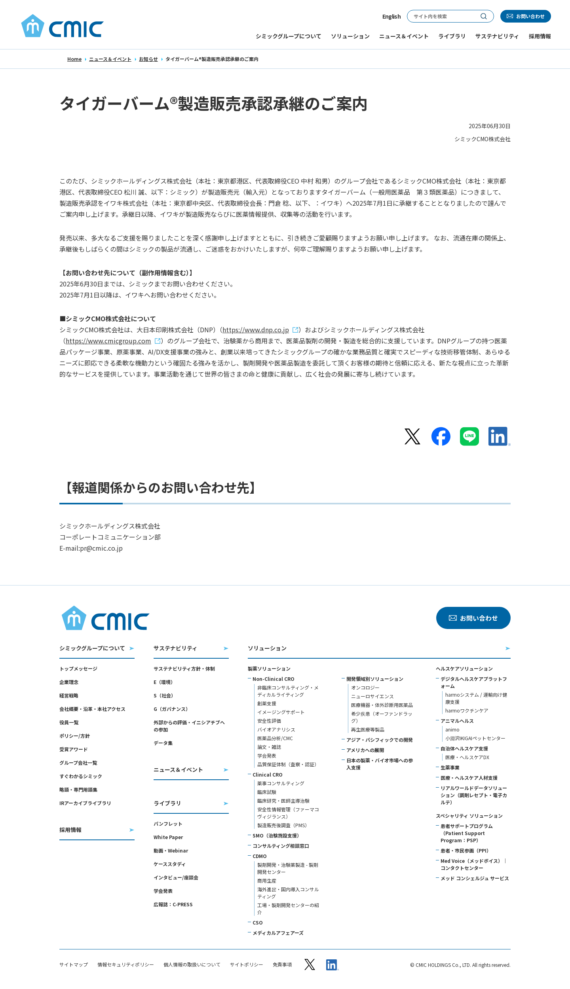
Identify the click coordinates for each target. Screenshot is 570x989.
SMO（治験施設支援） (277, 835)
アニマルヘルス (457, 720)
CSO (258, 922)
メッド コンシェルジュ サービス (475, 878)
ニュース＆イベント (110, 58)
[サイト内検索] (440, 16)
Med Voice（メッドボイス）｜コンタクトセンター (474, 864)
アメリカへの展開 (365, 749)
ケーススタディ (170, 863)
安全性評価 (269, 720)
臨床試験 (266, 791)
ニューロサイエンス (372, 696)
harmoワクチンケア (466, 710)
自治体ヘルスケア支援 (464, 748)
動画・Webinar (171, 850)
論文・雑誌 (269, 746)
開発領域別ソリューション (374, 678)
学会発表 (163, 890)
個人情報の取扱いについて (191, 964)
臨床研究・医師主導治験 (283, 800)
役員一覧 (68, 722)
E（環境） (164, 681)
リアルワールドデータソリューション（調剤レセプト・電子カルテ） (474, 794)
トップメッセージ (78, 668)
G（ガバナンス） (172, 708)
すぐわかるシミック (80, 776)
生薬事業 (450, 767)
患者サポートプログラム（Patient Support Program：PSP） (467, 832)
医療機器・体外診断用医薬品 (382, 704)
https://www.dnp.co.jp (255, 329)
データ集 (163, 742)
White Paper (168, 837)
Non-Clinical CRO (273, 678)
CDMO (260, 856)
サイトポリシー (246, 964)
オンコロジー (365, 687)
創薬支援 (266, 703)
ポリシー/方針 (74, 735)
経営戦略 (68, 695)
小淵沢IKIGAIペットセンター (475, 738)
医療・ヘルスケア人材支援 (469, 777)
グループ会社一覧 (78, 762)
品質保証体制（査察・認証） (288, 764)
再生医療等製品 (367, 729)
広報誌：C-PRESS (173, 904)
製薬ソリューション (269, 668)
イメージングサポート (281, 712)
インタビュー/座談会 (176, 877)
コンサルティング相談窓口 (281, 845)
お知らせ (148, 58)
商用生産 (266, 880)
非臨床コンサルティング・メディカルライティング (288, 691)
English (391, 16)
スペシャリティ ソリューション (469, 815)
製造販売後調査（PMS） (283, 825)
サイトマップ (73, 964)
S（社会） (165, 695)
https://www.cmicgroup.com (108, 340)
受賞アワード (73, 749)
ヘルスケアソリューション (464, 668)
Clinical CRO (268, 774)
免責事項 (282, 964)
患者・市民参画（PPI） (466, 850)
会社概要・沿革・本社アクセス (92, 708)
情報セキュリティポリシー (125, 964)
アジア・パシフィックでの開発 (379, 739)
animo (452, 729)
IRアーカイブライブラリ (85, 803)
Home (74, 58)
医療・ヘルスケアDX (467, 757)
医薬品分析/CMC (275, 738)
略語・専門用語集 (78, 789)
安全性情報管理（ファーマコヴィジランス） (288, 813)
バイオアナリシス (276, 729)
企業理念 (68, 681)
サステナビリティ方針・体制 (184, 668)
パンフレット (168, 823)
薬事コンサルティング (280, 783)
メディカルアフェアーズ (278, 932)
